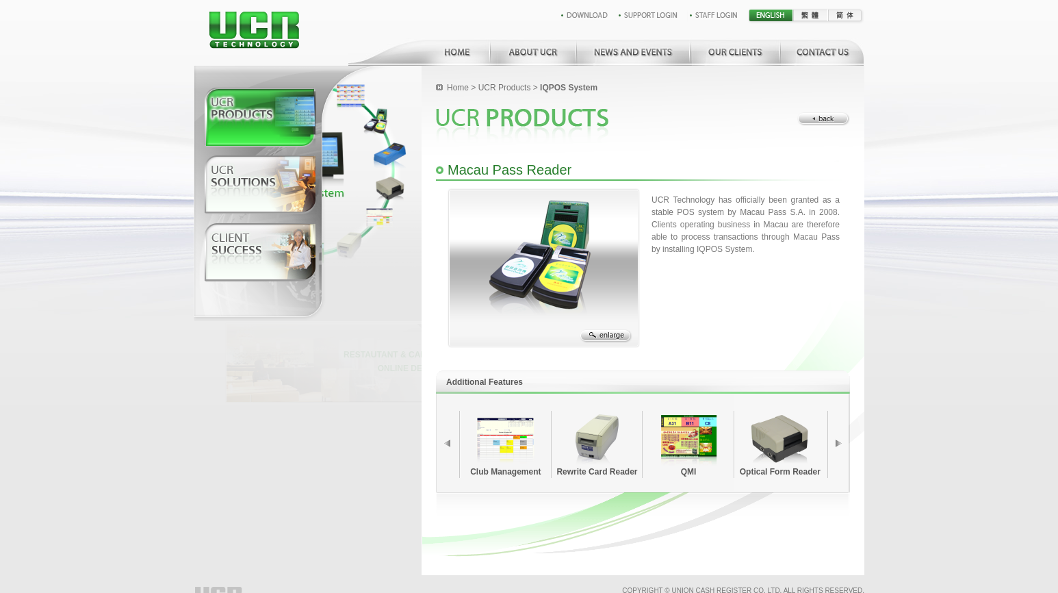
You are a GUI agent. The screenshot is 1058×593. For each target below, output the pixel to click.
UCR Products (504, 87)
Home (458, 87)
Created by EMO (839, 577)
